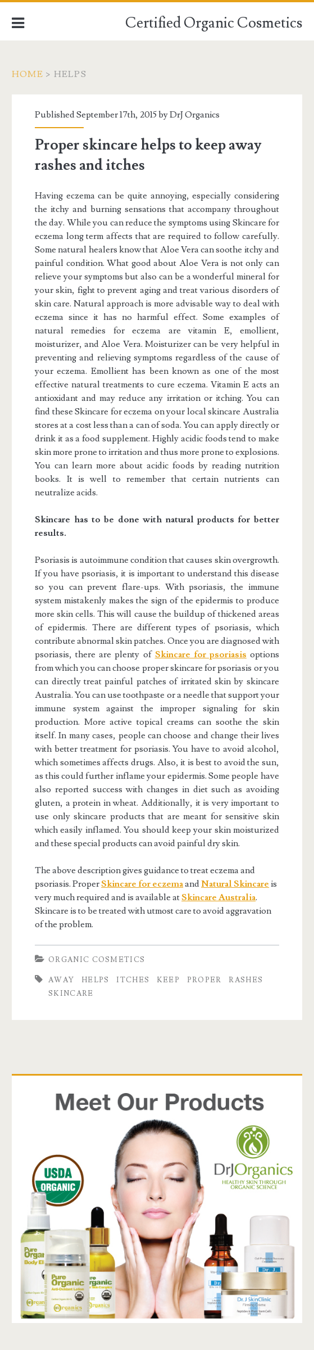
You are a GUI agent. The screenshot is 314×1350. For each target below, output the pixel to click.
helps (95, 980)
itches (132, 980)
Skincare (70, 993)
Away (61, 980)
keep (168, 980)
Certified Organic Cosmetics (213, 23)
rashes (246, 980)
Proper (204, 980)
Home (27, 74)
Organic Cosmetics (96, 959)
